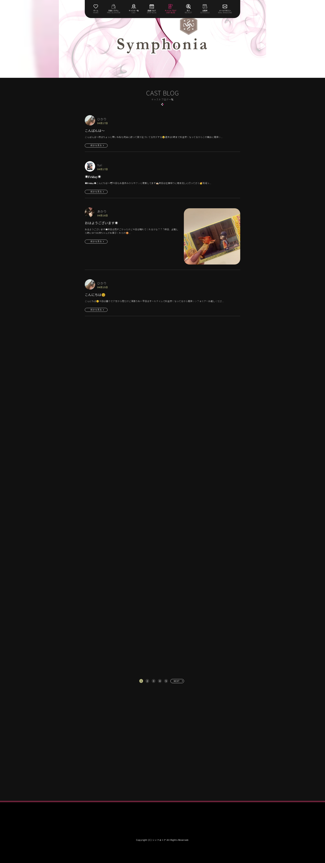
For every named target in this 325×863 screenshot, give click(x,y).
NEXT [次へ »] (177, 681)
